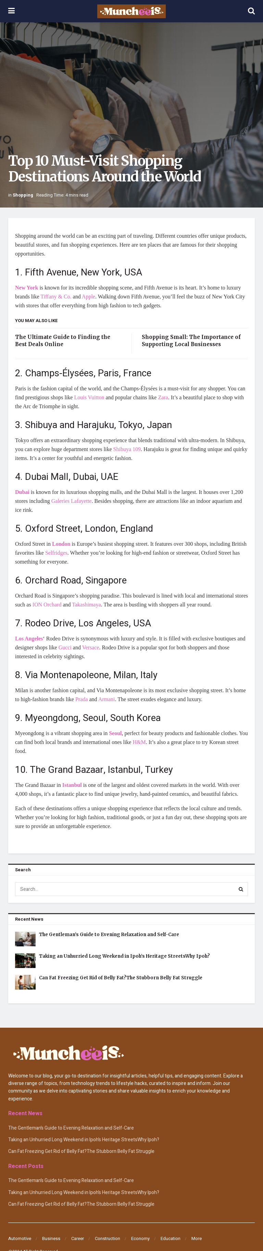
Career (77, 1238)
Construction (107, 1238)
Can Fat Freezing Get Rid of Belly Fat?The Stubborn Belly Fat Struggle (120, 978)
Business (51, 1238)
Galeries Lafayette (71, 501)
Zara (163, 397)
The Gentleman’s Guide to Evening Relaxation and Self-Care (109, 934)
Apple (88, 296)
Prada (81, 699)
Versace (90, 647)
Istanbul (72, 785)
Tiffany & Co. (55, 296)
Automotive (19, 1238)
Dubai (22, 492)
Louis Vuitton (89, 397)
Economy (140, 1238)
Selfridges (56, 553)
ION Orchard (47, 604)
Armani (106, 699)
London (61, 544)
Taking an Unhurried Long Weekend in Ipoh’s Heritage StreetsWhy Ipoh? (124, 956)
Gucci (65, 647)
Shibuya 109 (127, 449)
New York (26, 288)
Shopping (23, 195)
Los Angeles (29, 638)
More (196, 1238)
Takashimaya (86, 604)
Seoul (115, 733)
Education (170, 1238)
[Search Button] (241, 889)
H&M (139, 742)
